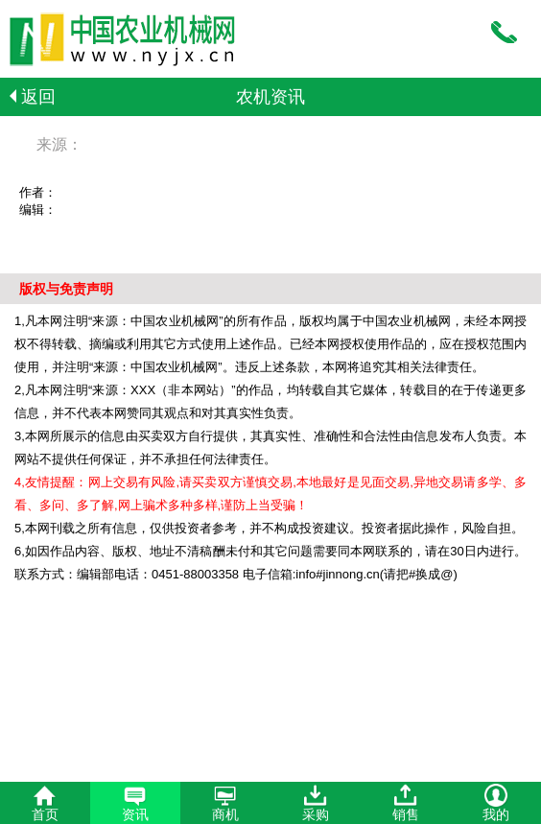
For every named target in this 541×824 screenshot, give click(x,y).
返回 (33, 96)
